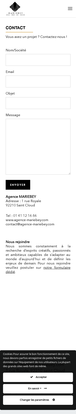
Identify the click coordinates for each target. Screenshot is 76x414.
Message (38, 144)
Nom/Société (38, 57)
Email (38, 78)
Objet (38, 100)
